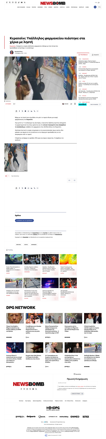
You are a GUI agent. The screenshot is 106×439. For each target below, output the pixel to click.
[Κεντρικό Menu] (99, 7)
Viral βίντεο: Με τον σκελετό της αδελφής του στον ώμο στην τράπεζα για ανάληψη (12, 292)
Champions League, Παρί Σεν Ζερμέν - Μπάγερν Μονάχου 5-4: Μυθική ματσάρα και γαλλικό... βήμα (89, 62)
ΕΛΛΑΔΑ (28, 7)
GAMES (87, 7)
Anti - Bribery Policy (69, 400)
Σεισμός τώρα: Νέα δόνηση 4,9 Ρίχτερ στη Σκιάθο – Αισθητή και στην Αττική (33, 357)
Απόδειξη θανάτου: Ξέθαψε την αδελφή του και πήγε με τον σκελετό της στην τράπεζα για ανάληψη (92, 358)
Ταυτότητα (21, 400)
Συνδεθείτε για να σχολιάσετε (24, 220)
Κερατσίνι (13, 46)
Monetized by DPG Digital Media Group (57, 422)
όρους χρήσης (81, 386)
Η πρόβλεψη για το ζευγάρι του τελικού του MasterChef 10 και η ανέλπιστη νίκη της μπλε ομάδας (33, 329)
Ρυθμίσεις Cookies (59, 400)
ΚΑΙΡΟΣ (67, 7)
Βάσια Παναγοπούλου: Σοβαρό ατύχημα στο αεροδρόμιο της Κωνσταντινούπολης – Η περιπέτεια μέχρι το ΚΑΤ (52, 329)
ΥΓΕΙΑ (45, 7)
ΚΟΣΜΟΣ (50, 7)
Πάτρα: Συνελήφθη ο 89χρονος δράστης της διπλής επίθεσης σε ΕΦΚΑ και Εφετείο (13, 328)
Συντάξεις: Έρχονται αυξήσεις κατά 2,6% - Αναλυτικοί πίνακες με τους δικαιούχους (31, 268)
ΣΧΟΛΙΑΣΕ (65, 104)
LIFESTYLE (62, 7)
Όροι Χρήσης (28, 400)
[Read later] (75, 103)
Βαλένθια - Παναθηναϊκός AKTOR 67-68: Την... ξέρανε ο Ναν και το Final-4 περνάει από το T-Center (49, 269)
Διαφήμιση (85, 400)
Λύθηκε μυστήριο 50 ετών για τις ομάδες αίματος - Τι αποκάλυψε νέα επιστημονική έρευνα (88, 85)
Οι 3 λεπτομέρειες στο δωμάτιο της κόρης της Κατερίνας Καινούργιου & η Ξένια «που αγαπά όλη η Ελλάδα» (53, 359)
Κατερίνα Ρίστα (18, 51)
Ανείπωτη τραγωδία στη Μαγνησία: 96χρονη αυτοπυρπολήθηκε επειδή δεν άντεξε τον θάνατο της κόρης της (49, 293)
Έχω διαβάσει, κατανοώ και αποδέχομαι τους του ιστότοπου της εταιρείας (77, 386)
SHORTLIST (81, 7)
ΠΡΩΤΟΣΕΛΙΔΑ (74, 7)
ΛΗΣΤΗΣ (26, 244)
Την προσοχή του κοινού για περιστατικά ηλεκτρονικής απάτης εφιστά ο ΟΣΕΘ (88, 98)
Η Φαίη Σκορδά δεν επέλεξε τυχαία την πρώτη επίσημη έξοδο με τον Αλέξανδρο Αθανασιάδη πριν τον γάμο (91, 329)
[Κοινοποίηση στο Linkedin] (31, 111)
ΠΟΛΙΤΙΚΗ (34, 7)
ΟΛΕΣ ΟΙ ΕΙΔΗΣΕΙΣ (21, 7)
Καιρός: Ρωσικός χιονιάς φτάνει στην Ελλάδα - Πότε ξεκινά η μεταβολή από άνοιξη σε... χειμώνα (67, 269)
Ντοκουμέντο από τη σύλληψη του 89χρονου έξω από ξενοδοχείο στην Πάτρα (72, 328)
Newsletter (25, 237)
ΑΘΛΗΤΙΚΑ (56, 7)
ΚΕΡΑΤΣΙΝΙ (18, 244)
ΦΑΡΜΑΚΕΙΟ (33, 244)
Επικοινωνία (78, 400)
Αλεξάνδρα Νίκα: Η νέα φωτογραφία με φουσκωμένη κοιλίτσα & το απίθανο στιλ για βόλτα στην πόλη (72, 359)
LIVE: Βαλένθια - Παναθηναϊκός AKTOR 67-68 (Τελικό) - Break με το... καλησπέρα (67, 293)
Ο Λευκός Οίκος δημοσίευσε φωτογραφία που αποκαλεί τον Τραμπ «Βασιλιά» (88, 69)
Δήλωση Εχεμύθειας (37, 400)
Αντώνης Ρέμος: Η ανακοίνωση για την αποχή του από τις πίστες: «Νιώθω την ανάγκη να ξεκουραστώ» (14, 359)
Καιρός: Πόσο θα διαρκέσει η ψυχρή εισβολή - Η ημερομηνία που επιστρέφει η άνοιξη (13, 269)
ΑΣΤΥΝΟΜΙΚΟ (8, 103)
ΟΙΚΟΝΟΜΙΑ (40, 7)
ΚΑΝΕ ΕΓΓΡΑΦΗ (77, 394)
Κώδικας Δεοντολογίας (48, 400)
